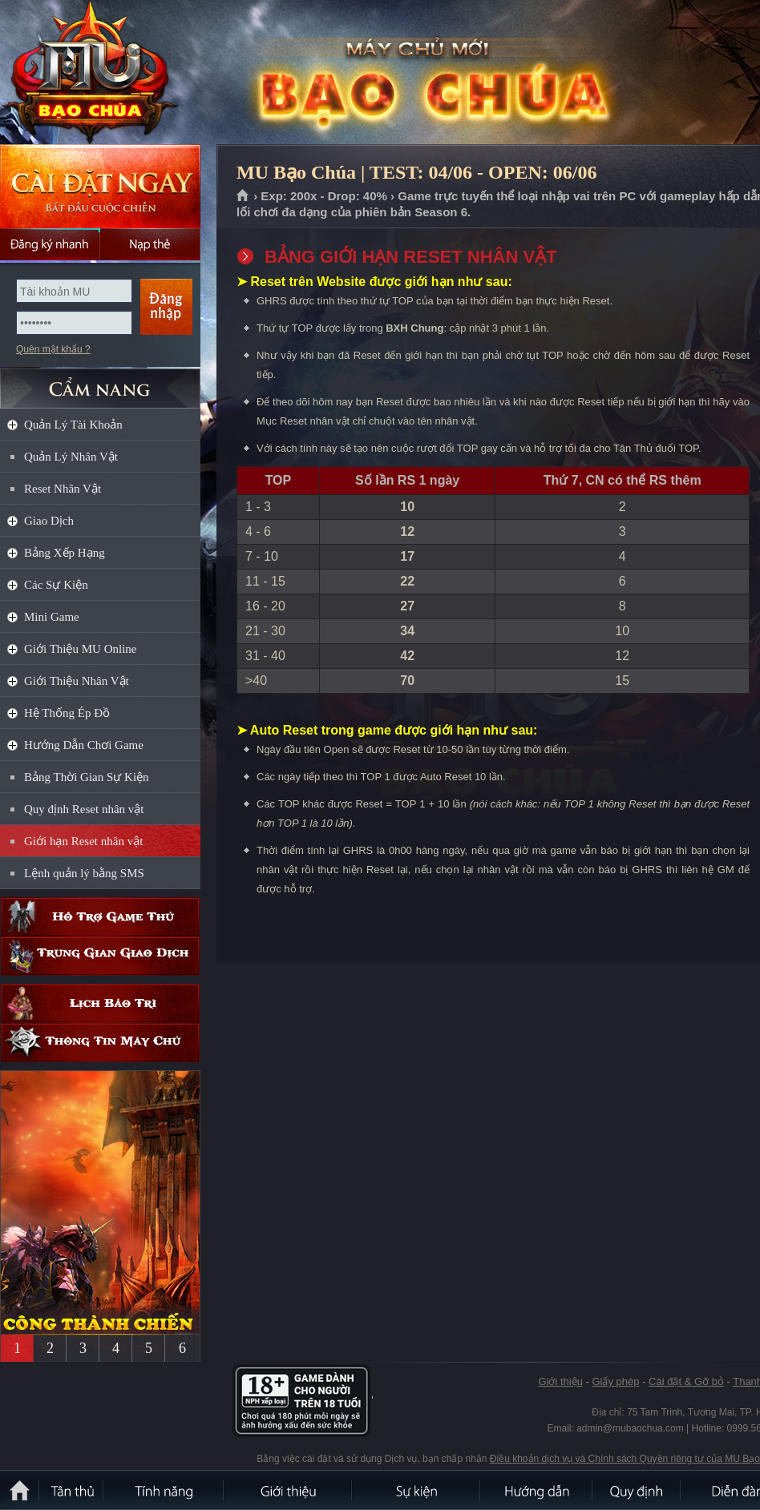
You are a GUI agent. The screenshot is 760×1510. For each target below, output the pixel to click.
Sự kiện (417, 1490)
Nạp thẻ (150, 244)
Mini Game (51, 616)
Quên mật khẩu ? (53, 349)
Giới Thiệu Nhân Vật (76, 680)
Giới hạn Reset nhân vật (83, 841)
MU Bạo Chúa (115, 73)
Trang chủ (243, 196)
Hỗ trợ (100, 916)
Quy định (637, 1490)
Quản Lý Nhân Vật (71, 456)
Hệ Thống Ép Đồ (67, 713)
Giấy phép (615, 1381)
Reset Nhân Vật (62, 488)
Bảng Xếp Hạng (64, 552)
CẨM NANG (100, 381)
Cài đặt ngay (100, 186)
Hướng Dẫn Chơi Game (84, 745)
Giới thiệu (560, 1381)
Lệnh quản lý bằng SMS (84, 873)
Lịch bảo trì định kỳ (100, 1003)
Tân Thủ (72, 1490)
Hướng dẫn (537, 1490)
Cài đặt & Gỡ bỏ (686, 1381)
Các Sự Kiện (56, 584)
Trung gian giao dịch (100, 956)
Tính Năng (164, 1490)
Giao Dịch (49, 520)
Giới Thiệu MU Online (80, 648)
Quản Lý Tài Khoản (73, 424)
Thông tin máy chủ (100, 1042)
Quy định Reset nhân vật (84, 809)
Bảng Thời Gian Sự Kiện (86, 777)
